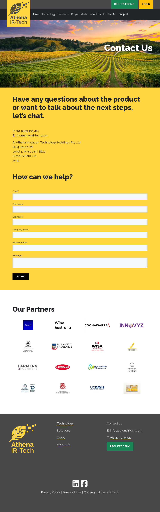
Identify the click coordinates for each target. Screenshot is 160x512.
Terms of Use (72, 492)
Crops (61, 437)
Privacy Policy (50, 492)
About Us (63, 444)
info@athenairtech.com (32, 135)
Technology (65, 423)
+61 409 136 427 (120, 437)
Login (146, 4)
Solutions (63, 430)
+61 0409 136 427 (27, 131)
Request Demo (124, 4)
